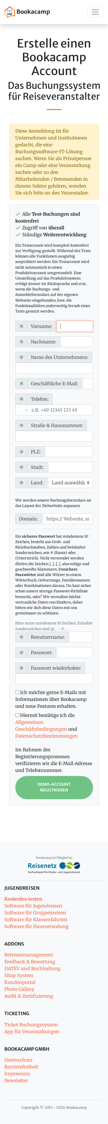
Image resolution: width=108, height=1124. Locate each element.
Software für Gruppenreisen (35, 912)
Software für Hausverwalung (36, 926)
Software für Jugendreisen (33, 906)
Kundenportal (19, 982)
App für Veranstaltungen (31, 1031)
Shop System (18, 975)
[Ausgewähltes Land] (23, 410)
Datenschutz (18, 1060)
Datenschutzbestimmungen (46, 736)
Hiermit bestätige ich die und (46, 725)
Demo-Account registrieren (54, 787)
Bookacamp (27, 12)
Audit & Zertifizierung (28, 996)
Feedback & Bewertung (29, 961)
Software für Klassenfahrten (35, 919)
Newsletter (16, 1080)
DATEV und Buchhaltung (32, 968)
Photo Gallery (19, 989)
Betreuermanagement (28, 955)
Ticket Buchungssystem (31, 1024)
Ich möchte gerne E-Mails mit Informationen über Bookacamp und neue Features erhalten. (51, 699)
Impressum (17, 1073)
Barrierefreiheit (21, 1067)
